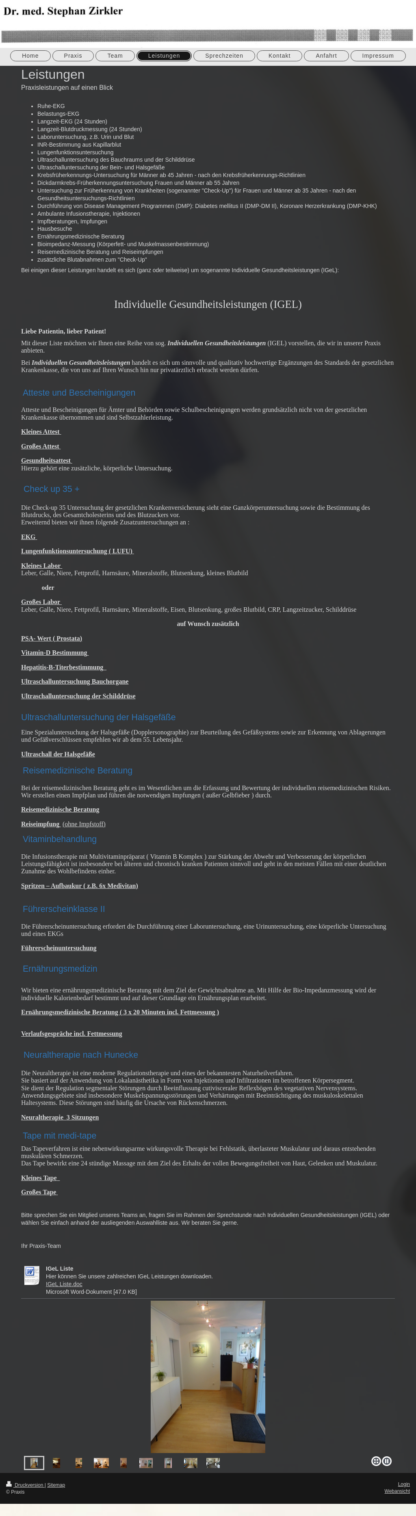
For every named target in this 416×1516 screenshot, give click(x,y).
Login (404, 1484)
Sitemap (56, 1485)
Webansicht (397, 1491)
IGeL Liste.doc (64, 1284)
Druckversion (25, 1485)
